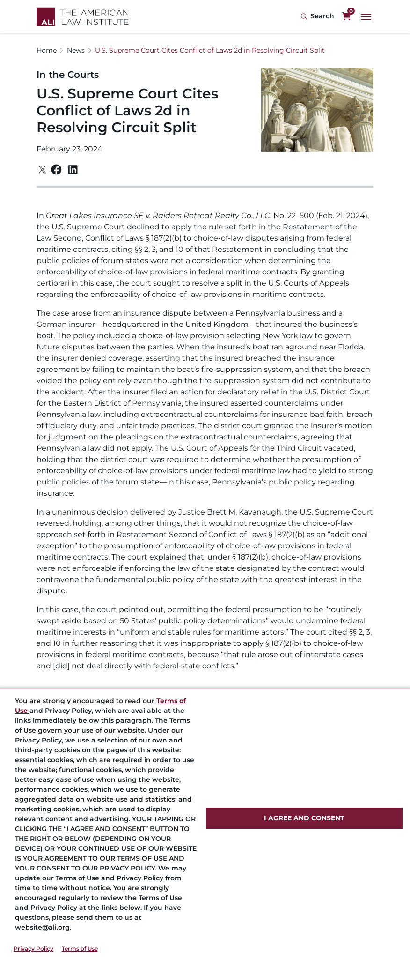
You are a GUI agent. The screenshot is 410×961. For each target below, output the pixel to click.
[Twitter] (42, 170)
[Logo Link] (83, 16)
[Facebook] (56, 169)
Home (47, 50)
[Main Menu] (366, 16)
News (76, 50)
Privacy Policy (33, 948)
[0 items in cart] (346, 16)
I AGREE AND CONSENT (304, 818)
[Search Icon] (317, 16)
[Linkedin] (73, 170)
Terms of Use (80, 948)
